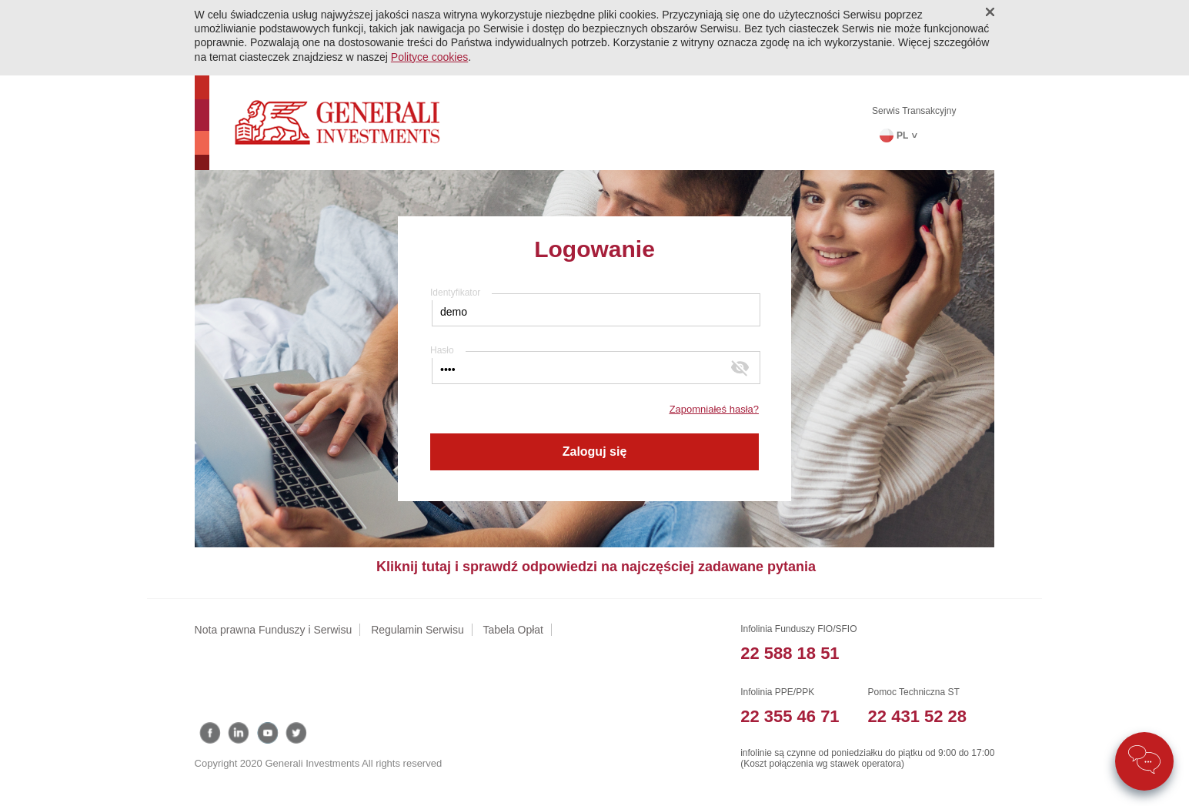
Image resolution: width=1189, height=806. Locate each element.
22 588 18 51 (789, 653)
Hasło (442, 350)
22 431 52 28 (917, 716)
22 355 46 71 (789, 716)
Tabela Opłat (513, 630)
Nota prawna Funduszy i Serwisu (273, 630)
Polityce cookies (429, 57)
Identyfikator (455, 292)
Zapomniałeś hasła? (714, 409)
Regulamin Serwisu (417, 630)
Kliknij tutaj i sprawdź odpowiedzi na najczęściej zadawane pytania (596, 566)
